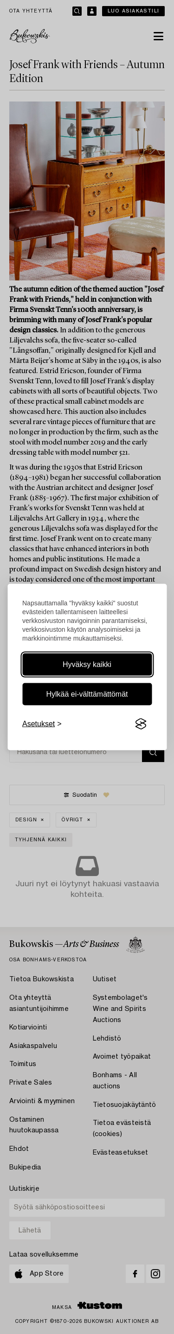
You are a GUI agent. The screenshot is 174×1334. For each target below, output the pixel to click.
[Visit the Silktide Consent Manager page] (140, 724)
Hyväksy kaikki (87, 664)
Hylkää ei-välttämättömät (87, 694)
